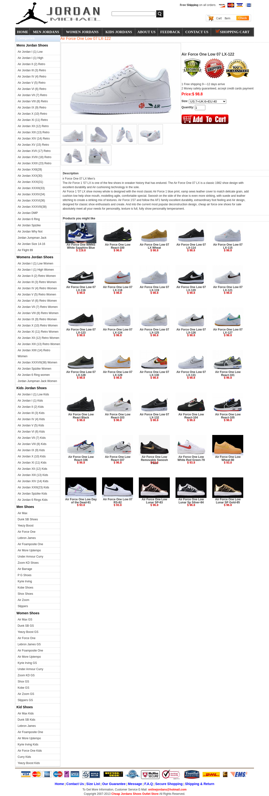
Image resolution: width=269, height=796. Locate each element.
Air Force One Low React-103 (117, 416)
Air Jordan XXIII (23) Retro (34, 163)
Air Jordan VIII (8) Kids (32, 444)
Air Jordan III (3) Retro (32, 70)
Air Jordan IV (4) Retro (32, 76)
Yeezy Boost (25, 525)
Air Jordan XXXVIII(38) (32, 206)
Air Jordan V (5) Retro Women (37, 294)
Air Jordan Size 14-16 (31, 244)
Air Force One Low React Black (81, 416)
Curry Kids (24, 757)
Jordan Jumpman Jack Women (37, 381)
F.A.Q (148, 784)
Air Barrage (25, 569)
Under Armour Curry (30, 556)
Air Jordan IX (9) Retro (32, 107)
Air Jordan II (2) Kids (31, 406)
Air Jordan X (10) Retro (32, 113)
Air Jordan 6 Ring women (34, 375)
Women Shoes (27, 613)
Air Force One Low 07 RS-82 (117, 501)
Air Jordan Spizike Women (34, 368)
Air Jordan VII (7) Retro (32, 95)
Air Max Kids (26, 713)
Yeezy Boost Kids (29, 763)
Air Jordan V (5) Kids (31, 425)
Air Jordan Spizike (29, 225)
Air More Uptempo (29, 550)
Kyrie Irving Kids (28, 744)
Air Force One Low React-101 (228, 373)
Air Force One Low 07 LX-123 (81, 331)
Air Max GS (25, 619)
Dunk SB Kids (26, 719)
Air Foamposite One (30, 544)
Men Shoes (25, 507)
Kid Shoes (24, 707)
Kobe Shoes (25, 587)
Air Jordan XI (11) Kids (32, 462)
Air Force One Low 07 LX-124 (117, 331)
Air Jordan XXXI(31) (30, 182)
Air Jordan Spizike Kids (32, 493)
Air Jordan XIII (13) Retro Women (39, 344)
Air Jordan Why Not (30, 231)
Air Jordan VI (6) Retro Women (37, 300)
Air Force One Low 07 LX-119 (154, 288)
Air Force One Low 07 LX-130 (154, 373)
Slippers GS (25, 700)
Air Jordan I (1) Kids (30, 400)
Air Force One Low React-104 (191, 416)
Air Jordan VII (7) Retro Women (38, 307)
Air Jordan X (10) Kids (32, 456)
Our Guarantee (113, 784)
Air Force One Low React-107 (117, 458)
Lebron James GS (29, 644)
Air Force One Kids (30, 750)
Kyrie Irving (25, 581)
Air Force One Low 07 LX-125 (154, 331)
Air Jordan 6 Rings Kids (32, 499)
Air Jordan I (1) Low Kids (33, 394)
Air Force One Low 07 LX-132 (154, 416)
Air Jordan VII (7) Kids (32, 437)
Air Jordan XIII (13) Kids (33, 475)
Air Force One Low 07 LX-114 (191, 246)
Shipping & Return (199, 784)
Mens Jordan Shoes (32, 45)
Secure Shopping (169, 784)
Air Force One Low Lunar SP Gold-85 (228, 501)
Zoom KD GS (26, 675)
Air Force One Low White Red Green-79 (191, 458)
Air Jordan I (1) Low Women (35, 263)
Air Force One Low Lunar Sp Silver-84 (191, 501)
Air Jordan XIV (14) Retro (34, 138)
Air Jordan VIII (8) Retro (33, 101)
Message (135, 784)
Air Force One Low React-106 (81, 458)
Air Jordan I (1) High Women (36, 269)
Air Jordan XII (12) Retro (33, 126)
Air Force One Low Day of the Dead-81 (81, 501)
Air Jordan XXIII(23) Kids (33, 487)
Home (59, 784)
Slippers (23, 606)
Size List (93, 784)
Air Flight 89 (25, 250)
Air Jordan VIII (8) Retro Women (38, 313)
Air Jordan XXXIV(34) (31, 194)
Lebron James (27, 538)
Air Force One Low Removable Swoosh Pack (154, 460)
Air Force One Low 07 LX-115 (228, 246)
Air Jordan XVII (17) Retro (34, 151)
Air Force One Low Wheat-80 (228, 458)
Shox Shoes (25, 593)
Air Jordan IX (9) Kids (31, 450)
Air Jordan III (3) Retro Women (37, 282)
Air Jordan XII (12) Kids (32, 468)
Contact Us (75, 784)
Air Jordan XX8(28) (30, 169)
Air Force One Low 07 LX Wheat (154, 246)
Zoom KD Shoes (28, 562)
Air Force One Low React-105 (228, 416)
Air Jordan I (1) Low (30, 51)
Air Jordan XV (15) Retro (33, 144)
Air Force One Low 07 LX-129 (117, 373)
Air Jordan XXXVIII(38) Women (37, 362)
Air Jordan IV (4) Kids (31, 419)
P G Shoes (24, 575)
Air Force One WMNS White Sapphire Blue (81, 246)
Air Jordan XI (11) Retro (33, 120)
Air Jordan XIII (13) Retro (33, 132)
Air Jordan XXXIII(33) (31, 188)
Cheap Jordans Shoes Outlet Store (135, 794)
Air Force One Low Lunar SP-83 (154, 501)
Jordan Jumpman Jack (32, 237)
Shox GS (23, 681)
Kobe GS (23, 687)
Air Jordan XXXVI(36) (31, 200)
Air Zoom (23, 600)
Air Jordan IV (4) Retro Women (37, 288)
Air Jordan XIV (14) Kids (33, 481)
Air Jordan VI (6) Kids (31, 431)
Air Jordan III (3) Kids (31, 413)
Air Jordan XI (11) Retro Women (38, 331)
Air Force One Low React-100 (117, 246)
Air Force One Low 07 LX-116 (81, 288)
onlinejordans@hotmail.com (167, 789)
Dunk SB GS (26, 625)
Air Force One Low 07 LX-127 (228, 331)
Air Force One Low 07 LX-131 (191, 373)
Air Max (22, 513)
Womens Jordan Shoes (34, 257)
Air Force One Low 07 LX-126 (191, 331)
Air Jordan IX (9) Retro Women (37, 319)
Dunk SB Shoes (28, 519)
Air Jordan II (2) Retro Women (37, 276)
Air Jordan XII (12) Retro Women (38, 338)
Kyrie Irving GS (27, 663)
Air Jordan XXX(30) (30, 175)
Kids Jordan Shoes (31, 388)
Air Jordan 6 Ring (29, 219)
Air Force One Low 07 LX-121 (228, 288)
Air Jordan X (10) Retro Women (38, 325)
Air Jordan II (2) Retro (31, 64)
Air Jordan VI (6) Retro (32, 89)
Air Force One (27, 531)
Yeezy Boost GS (28, 632)
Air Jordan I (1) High (30, 58)
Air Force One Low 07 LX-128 (81, 373)
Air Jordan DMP (28, 213)
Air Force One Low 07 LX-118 (117, 288)
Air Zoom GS (26, 694)
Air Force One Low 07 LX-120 (191, 288)
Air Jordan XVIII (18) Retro (34, 157)
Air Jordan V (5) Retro (32, 82)
